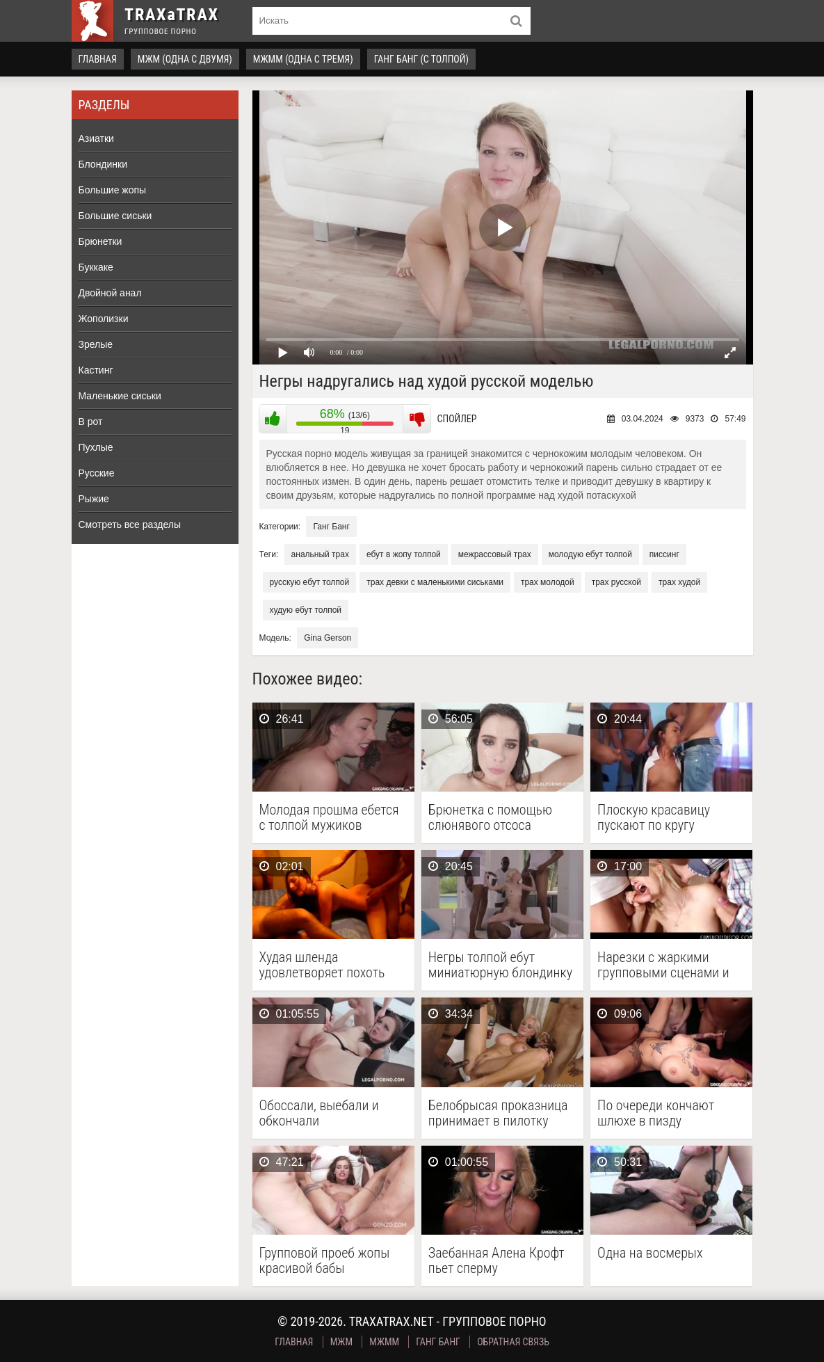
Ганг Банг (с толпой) (421, 59)
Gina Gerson (327, 638)
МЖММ (384, 1341)
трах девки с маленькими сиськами (434, 582)
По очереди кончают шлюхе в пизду (655, 1113)
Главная (98, 59)
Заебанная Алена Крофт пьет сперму (496, 1260)
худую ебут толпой (306, 610)
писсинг (664, 554)
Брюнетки (100, 241)
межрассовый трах (494, 554)
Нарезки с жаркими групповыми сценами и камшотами (663, 965)
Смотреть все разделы (130, 524)
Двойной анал (110, 292)
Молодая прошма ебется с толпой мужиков (329, 817)
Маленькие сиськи (120, 395)
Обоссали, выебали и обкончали (319, 1113)
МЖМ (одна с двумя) (185, 59)
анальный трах (320, 554)
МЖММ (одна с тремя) (303, 59)
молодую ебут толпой (590, 554)
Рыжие (94, 498)
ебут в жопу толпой (403, 554)
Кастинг (96, 370)
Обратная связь (513, 1341)
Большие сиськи (115, 215)
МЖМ (341, 1341)
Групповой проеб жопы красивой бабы (324, 1260)
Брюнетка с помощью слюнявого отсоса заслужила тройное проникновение (490, 817)
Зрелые (96, 344)
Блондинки (103, 164)
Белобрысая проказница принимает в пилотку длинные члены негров (498, 1113)
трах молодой (547, 582)
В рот (91, 421)
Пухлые (96, 447)
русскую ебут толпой (310, 582)
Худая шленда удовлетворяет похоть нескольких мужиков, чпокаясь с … (322, 965)
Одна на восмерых (649, 1253)
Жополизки (104, 318)
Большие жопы (113, 189)
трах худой (679, 582)
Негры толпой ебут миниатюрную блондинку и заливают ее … (500, 965)
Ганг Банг (331, 526)
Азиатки (96, 138)
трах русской (616, 582)
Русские (97, 473)
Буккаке (96, 267)
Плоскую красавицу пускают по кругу (653, 817)
